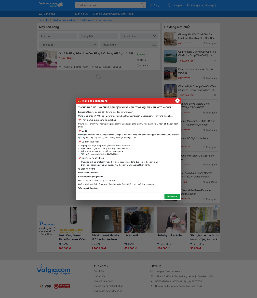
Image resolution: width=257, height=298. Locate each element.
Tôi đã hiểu (172, 196)
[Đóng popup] (177, 100)
